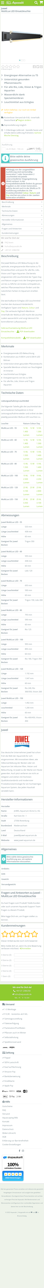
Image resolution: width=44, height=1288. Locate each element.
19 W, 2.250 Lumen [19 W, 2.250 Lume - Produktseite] (39, 479)
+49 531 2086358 (12, 250)
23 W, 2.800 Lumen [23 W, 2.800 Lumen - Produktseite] (39, 491)
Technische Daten (22, 211)
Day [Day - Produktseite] (3, 311)
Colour (26, 193)
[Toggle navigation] (2, 2)
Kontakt (5, 1121)
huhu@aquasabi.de (13, 246)
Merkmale (22, 206)
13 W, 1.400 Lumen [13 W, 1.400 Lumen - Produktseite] (39, 455)
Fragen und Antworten (22, 228)
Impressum (7, 1125)
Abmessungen (22, 215)
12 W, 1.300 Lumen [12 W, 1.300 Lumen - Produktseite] (39, 431)
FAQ (4, 1110)
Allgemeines (22, 224)
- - (21, 338)
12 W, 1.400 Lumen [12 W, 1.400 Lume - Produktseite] (26, 431)
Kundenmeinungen (22, 233)
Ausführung (7, 144)
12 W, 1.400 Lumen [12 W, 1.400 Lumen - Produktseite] (26, 443)
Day (8, 195)
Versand (6, 1114)
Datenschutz (8, 1129)
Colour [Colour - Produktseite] (32, 307)
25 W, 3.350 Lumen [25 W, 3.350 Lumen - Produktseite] (26, 503)
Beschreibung (22, 202)
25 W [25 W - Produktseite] (32, 499)
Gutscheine (7, 1106)
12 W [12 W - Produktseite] (32, 428)
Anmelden (25, 948)
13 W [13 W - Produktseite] (32, 452)
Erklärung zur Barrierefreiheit (15, 1140)
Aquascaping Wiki (10, 1117)
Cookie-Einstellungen (11, 1144)
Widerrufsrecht (9, 1133)
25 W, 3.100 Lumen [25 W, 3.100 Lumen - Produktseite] (39, 503)
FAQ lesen (9, 242)
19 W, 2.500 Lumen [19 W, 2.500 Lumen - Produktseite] (26, 479)
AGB (4, 1137)
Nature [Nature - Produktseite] (25, 307)
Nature (33, 193)
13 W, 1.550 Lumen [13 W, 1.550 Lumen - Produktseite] (26, 455)
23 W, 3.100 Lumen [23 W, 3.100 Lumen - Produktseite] (26, 491)
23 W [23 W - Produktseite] (32, 487)
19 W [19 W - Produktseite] (32, 475)
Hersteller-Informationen (22, 220)
